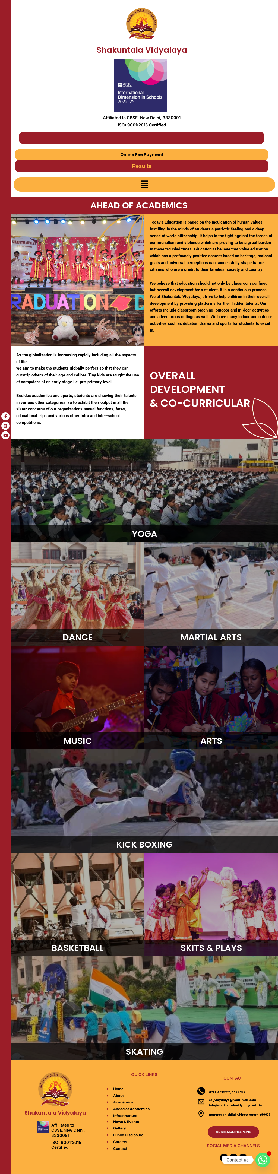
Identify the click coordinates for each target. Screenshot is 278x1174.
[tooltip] (5, 416)
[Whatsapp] (262, 1160)
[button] (144, 184)
